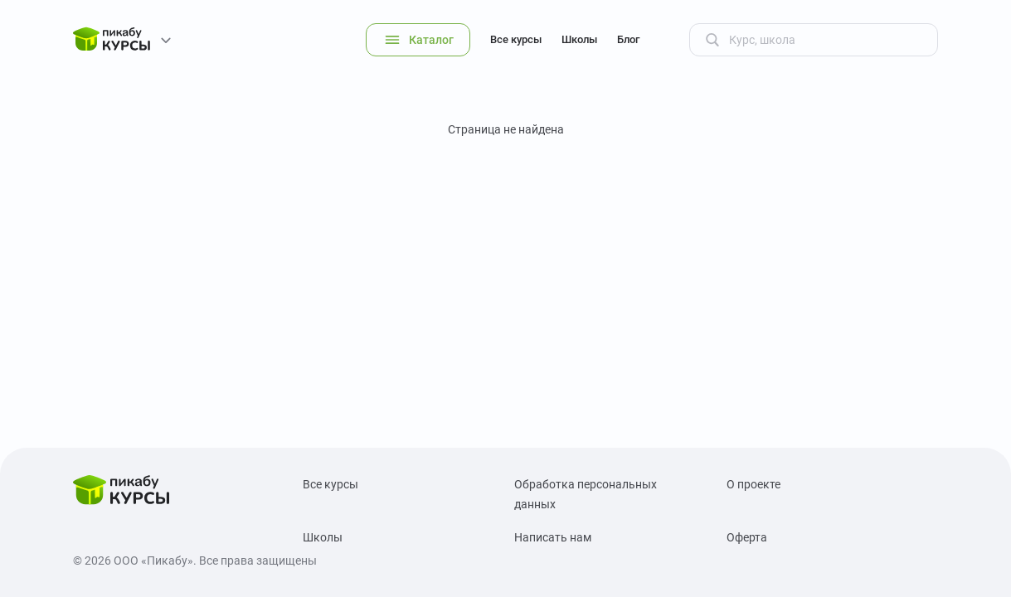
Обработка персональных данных (585, 494)
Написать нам (552, 537)
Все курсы (516, 39)
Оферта (747, 537)
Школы (579, 39)
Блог (628, 39)
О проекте (753, 484)
